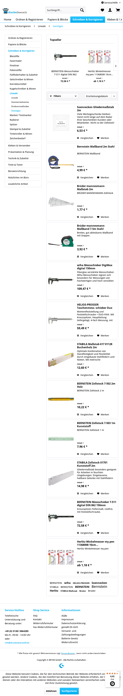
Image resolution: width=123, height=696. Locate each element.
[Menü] (118, 672)
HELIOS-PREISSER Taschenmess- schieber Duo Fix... (94, 306)
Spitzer (13, 124)
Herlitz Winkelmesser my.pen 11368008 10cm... (99, 73)
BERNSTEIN (56, 582)
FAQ (35, 615)
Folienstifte (16, 70)
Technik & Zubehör (18, 158)
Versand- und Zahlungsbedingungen (74, 632)
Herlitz (54, 590)
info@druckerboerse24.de (17, 642)
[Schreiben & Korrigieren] (87, 19)
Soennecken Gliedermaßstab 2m (95, 108)
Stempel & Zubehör (20, 129)
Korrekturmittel (18, 84)
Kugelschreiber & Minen (23, 88)
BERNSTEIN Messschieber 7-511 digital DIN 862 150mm (65, 73)
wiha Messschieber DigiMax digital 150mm (94, 267)
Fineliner (14, 65)
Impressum (68, 619)
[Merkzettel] (102, 10)
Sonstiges (15, 110)
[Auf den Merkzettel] (103, 138)
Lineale (14, 93)
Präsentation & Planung (21, 151)
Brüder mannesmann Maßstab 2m (91, 187)
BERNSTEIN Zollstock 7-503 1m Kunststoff (96, 424)
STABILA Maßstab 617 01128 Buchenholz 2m (94, 345)
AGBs (64, 615)
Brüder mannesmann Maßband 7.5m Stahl (91, 227)
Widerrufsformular (43, 623)
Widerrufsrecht (70, 642)
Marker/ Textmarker (21, 115)
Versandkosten (68, 653)
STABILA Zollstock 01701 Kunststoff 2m (92, 464)
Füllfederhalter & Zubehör (24, 74)
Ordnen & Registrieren (20, 37)
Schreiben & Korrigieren (21, 50)
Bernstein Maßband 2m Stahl (96, 146)
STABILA (54, 586)
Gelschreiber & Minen (21, 79)
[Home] (7, 19)
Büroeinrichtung (17, 171)
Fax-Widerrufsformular (45, 627)
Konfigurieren (69, 690)
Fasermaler (16, 60)
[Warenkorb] (118, 10)
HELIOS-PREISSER (81, 583)
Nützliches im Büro (18, 177)
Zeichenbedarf (17, 138)
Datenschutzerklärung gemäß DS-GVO (74, 625)
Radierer (14, 119)
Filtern (55, 95)
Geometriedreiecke (20, 102)
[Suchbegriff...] (65, 10)
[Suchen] (82, 10)
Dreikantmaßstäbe (20, 106)
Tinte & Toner (15, 164)
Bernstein (99, 586)
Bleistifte (14, 56)
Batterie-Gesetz (70, 638)
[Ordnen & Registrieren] (29, 19)
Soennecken (99, 583)
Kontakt (37, 619)
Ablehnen (51, 690)
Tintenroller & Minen (21, 133)
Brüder (82, 591)
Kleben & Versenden (19, 145)
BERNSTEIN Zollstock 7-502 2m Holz (96, 385)
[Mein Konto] (110, 10)
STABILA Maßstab (69, 591)
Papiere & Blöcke (17, 44)
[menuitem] (65, 10)
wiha (67, 583)
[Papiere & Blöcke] (57, 19)
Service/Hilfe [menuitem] (109, 2)
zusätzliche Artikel (18, 183)
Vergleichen (85, 138)
